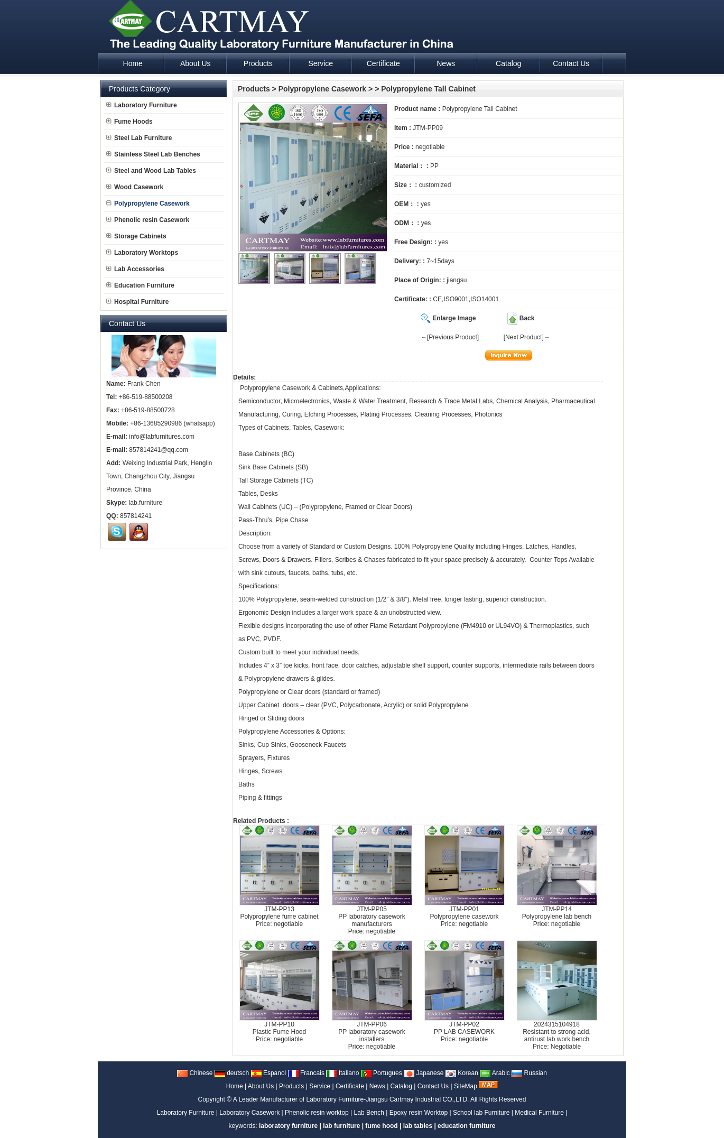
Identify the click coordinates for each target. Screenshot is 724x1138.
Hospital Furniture (137, 302)
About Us (261, 1086)
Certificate (350, 1086)
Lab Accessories (135, 269)
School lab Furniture (481, 1112)
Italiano (342, 1073)
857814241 (136, 516)
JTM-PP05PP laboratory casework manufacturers (371, 916)
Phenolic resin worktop (317, 1112)
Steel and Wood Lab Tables (151, 170)
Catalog (401, 1086)
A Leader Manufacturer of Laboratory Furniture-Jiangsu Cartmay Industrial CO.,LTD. (351, 1099)
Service (319, 1086)
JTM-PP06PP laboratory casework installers (371, 1032)
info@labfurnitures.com (161, 436)
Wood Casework (134, 187)
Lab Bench (369, 1112)
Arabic (495, 1073)
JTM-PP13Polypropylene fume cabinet (279, 912)
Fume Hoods (129, 121)
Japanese (423, 1073)
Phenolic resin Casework (147, 220)
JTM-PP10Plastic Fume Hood (279, 1028)
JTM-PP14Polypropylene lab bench (556, 912)
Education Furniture (140, 285)
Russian (529, 1073)
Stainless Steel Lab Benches (153, 154)
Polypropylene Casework (323, 89)
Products (254, 89)
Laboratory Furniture (141, 105)
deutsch (232, 1073)
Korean (461, 1073)
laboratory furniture (288, 1126)
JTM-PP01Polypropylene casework (464, 912)
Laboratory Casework (249, 1112)
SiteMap (465, 1086)
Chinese (194, 1073)
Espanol (268, 1073)
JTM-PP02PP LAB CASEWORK (464, 1028)
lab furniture (341, 1126)
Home (234, 1086)
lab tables (417, 1126)
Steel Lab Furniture (139, 138)
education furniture (466, 1126)
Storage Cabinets (136, 236)
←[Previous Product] (450, 337)
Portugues (381, 1073)
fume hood (381, 1126)
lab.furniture (145, 502)
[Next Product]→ (527, 337)
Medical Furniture (539, 1112)
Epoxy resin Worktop (418, 1112)
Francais (306, 1073)
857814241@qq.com (158, 450)
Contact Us (433, 1086)
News (377, 1086)
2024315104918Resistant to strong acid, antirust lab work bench (557, 1032)
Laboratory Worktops (142, 252)
